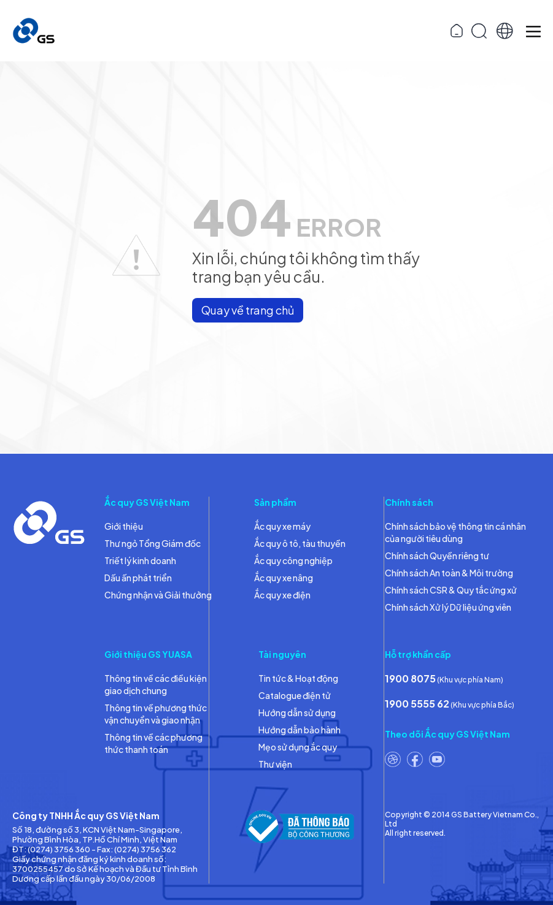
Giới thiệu (123, 526)
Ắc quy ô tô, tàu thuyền (300, 543)
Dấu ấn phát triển (138, 577)
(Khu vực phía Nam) (444, 678)
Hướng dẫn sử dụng (297, 712)
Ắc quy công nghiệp (293, 560)
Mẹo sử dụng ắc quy (297, 746)
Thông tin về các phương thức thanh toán (153, 743)
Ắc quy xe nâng (283, 577)
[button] (505, 31)
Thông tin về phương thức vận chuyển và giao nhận (155, 713)
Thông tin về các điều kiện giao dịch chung (155, 684)
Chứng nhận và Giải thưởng (158, 594)
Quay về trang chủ (247, 310)
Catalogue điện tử (294, 695)
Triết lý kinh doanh (140, 560)
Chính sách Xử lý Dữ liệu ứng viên (448, 607)
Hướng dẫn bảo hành (299, 729)
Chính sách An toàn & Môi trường (449, 572)
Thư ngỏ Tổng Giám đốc (152, 543)
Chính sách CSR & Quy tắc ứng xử (451, 589)
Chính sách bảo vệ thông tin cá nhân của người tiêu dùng (455, 532)
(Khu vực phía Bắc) (449, 703)
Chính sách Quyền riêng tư (437, 555)
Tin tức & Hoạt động (298, 678)
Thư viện (275, 763)
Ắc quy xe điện (282, 594)
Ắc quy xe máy (282, 526)
